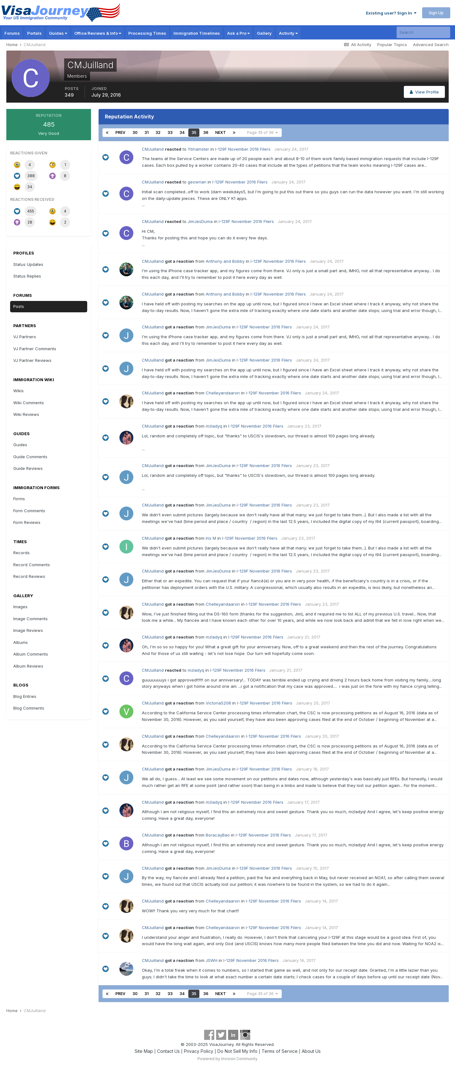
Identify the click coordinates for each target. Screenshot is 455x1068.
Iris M (211, 538)
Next (220, 132)
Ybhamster (198, 149)
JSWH (211, 960)
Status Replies (27, 276)
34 (182, 132)
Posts (18, 306)
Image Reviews (28, 630)
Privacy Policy (198, 1051)
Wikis (18, 390)
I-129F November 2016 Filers (242, 149)
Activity (288, 33)
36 (205, 132)
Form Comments (29, 510)
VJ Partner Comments (34, 348)
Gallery (264, 33)
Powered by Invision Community (227, 1058)
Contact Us (168, 1051)
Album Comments (30, 654)
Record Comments (31, 564)
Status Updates (28, 264)
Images (20, 606)
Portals (34, 33)
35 (193, 132)
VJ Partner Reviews (32, 360)
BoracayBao (218, 834)
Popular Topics (392, 44)
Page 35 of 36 (262, 132)
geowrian (197, 181)
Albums (20, 642)
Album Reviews (28, 666)
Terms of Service (280, 1051)
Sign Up (436, 12)
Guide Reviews (28, 468)
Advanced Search (431, 44)
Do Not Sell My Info (237, 1051)
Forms (19, 498)
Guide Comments (30, 456)
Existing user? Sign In (391, 12)
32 (158, 132)
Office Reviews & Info (97, 33)
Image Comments (30, 618)
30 (134, 132)
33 (170, 132)
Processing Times (147, 33)
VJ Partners (24, 336)
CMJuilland (153, 149)
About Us (311, 1051)
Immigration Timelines (196, 33)
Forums (12, 33)
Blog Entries (24, 696)
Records (21, 552)
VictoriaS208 (218, 702)
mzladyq (214, 426)
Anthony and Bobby (225, 261)
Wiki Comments (28, 402)
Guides (58, 33)
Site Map (144, 1051)
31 (146, 132)
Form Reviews (26, 522)
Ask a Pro (238, 33)
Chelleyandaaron (223, 392)
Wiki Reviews (26, 414)
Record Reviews (29, 576)
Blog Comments (28, 708)
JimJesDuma (200, 221)
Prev (120, 132)
